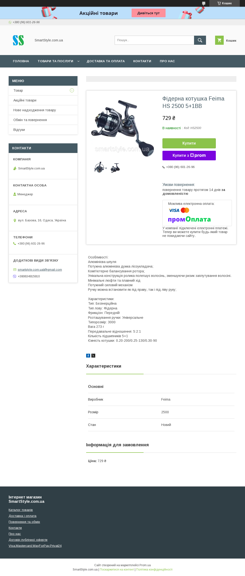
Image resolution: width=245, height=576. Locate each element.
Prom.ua (145, 565)
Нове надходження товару (34, 110)
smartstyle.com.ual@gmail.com (40, 269)
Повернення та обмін (24, 522)
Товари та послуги (55, 61)
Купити (189, 143)
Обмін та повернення (30, 120)
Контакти (142, 61)
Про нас (167, 61)
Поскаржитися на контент (117, 569)
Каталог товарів (21, 510)
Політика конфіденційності (154, 569)
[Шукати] (200, 40)
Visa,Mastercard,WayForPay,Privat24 (35, 546)
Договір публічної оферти (28, 540)
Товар (18, 90)
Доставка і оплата (22, 516)
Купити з (189, 155)
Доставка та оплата (106, 61)
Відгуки (19, 130)
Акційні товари (24, 100)
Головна (21, 61)
